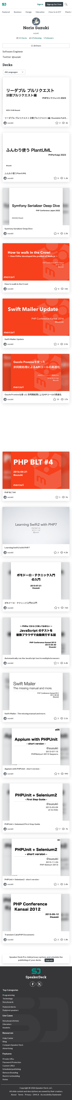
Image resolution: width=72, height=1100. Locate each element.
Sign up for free (54, 4)
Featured (6, 12)
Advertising (8, 1048)
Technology (8, 998)
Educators (7, 1024)
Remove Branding (10, 1072)
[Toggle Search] (66, 4)
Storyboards (8, 1002)
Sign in (40, 4)
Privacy (28, 1094)
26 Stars (36, 45)
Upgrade (49, 960)
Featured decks (9, 1007)
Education (40, 12)
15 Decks (23, 38)
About (14, 1094)
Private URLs (8, 1059)
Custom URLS (9, 1065)
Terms (20, 1094)
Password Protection (12, 1062)
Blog (5, 1041)
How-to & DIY (55, 12)
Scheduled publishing (12, 1069)
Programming (9, 995)
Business (17, 12)
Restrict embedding (11, 1076)
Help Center (8, 1038)
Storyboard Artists (11, 1021)
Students (6, 1027)
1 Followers (49, 38)
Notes (5, 1079)
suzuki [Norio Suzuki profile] (8, 123)
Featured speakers (11, 1010)
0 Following (36, 38)
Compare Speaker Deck (13, 1045)
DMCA (36, 1094)
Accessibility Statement (51, 1094)
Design (29, 12)
